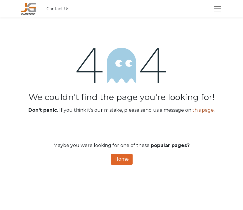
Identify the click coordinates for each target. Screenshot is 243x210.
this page (203, 110)
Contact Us (57, 8)
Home (121, 159)
